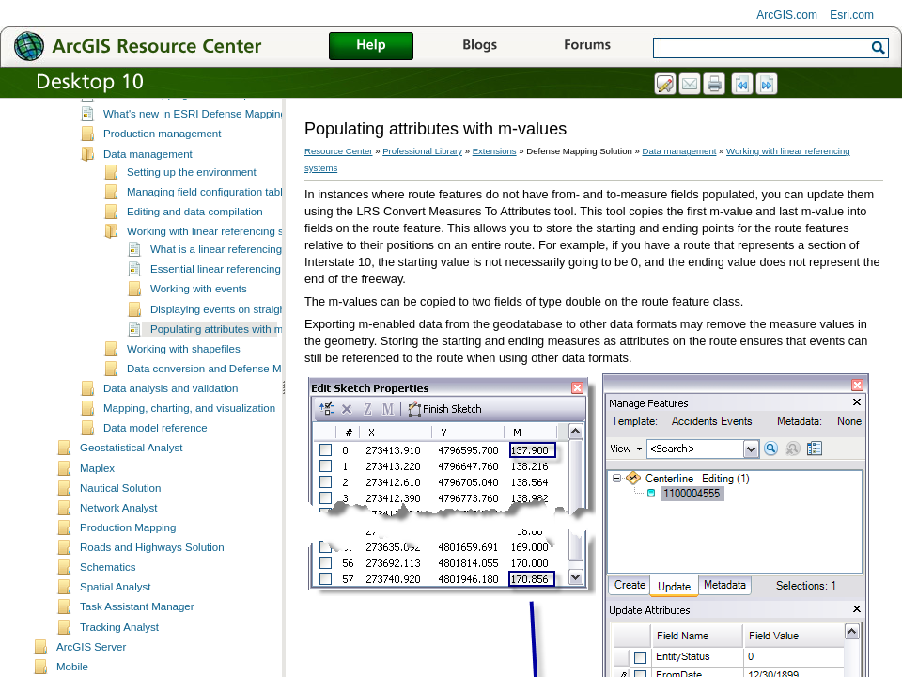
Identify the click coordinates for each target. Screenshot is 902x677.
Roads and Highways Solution (152, 589)
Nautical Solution (120, 530)
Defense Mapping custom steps (179, 136)
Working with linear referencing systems (222, 273)
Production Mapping (128, 569)
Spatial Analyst (115, 629)
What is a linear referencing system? (237, 291)
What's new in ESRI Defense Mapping (195, 156)
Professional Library (422, 151)
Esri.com (852, 15)
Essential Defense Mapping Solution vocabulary (218, 116)
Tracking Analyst (119, 669)
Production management (162, 175)
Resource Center (338, 151)
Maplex (97, 510)
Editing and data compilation (195, 254)
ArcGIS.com (786, 15)
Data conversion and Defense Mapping (220, 411)
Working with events (198, 331)
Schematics (108, 609)
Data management (148, 196)
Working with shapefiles (184, 391)
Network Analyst (119, 550)
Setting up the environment (192, 214)
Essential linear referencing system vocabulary (261, 311)
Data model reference (155, 470)
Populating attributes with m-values (234, 371)
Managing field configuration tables (210, 234)
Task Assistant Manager (137, 648)
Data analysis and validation (170, 430)
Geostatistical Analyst (131, 490)
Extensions (495, 151)
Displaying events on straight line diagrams (253, 351)
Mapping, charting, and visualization (189, 450)
